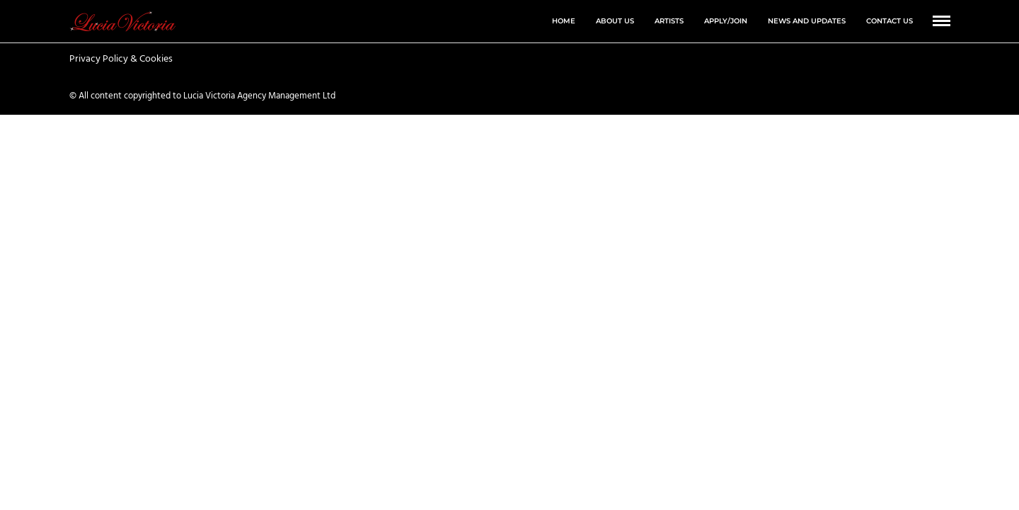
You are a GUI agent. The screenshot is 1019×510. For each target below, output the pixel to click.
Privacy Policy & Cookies (121, 60)
